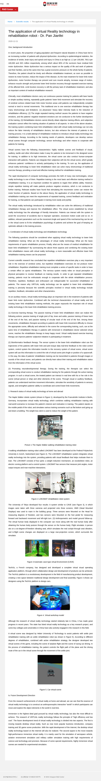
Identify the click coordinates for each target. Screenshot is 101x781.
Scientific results (22, 22)
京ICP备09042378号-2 (10, 777)
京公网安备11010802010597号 (31, 777)
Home (10, 22)
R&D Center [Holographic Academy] (8, 9)
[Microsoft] (50, 4)
